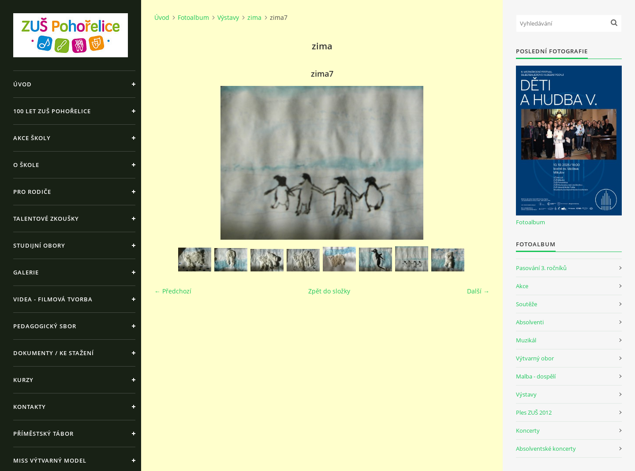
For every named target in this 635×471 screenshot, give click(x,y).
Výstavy (228, 17)
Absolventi (530, 322)
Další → (478, 291)
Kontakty (29, 407)
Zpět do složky (329, 291)
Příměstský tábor (43, 434)
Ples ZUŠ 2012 (534, 412)
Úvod (22, 84)
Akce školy (32, 138)
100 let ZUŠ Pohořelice (52, 111)
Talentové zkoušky (46, 219)
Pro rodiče (32, 192)
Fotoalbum (193, 17)
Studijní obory (39, 245)
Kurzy (23, 380)
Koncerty (528, 430)
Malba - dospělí (536, 376)
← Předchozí (172, 291)
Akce (522, 286)
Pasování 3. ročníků (541, 268)
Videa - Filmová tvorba (53, 299)
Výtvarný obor (535, 358)
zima (254, 17)
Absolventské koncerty (546, 448)
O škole (26, 165)
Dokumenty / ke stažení (53, 353)
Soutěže (526, 304)
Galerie (26, 272)
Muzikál (526, 340)
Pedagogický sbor (44, 326)
